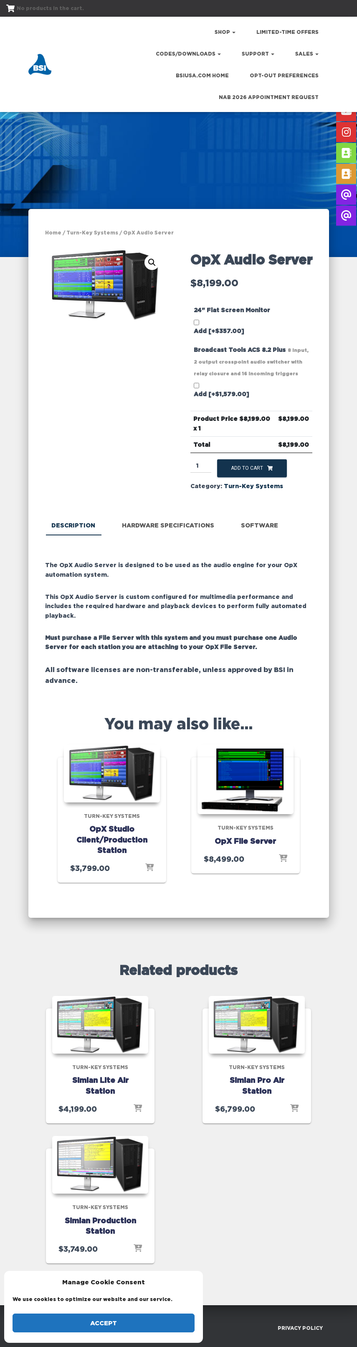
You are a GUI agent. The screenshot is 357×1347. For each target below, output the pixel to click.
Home (53, 232)
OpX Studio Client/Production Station (111, 839)
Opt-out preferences (284, 75)
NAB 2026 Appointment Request (269, 97)
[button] (152, 262)
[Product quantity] (201, 466)
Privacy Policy (300, 1327)
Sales (307, 53)
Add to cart (247, 468)
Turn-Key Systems (92, 232)
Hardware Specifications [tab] (168, 525)
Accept (103, 1323)
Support (258, 53)
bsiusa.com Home (202, 75)
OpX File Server (245, 840)
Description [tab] (73, 525)
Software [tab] (259, 525)
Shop (225, 32)
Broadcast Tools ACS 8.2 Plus (251, 361)
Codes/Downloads (188, 53)
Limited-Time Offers (287, 32)
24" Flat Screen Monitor (232, 310)
